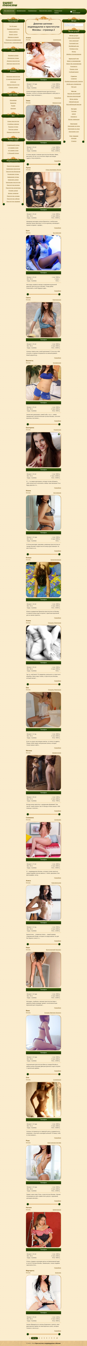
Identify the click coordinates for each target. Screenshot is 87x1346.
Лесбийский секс (74, 46)
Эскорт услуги (13, 34)
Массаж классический (74, 96)
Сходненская (57, 39)
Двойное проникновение (73, 54)
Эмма (28, 101)
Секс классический (74, 38)
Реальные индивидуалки (13, 40)
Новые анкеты (13, 31)
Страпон (73, 141)
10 (57, 1338)
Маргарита (30, 1271)
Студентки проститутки (13, 79)
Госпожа (73, 111)
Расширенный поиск (13, 29)
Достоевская (57, 493)
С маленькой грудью (13, 145)
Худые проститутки (13, 121)
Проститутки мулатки (13, 185)
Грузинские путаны (13, 174)
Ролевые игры (74, 49)
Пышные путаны (13, 126)
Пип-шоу (73, 87)
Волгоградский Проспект (53, 949)
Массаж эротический (74, 93)
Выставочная (57, 233)
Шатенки (13, 108)
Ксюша (28, 558)
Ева (27, 688)
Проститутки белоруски (13, 171)
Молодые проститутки (13, 76)
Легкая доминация (73, 119)
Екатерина (30, 428)
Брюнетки (13, 103)
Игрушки (73, 138)
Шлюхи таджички (13, 193)
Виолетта (29, 361)
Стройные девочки (13, 124)
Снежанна (30, 818)
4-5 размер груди (13, 150)
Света (28, 298)
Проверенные (32, 10)
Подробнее (57, 98)
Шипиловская (57, 1209)
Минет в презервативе (74, 61)
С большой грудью (13, 153)
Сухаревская (57, 1079)
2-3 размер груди (13, 148)
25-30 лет (13, 82)
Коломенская (57, 363)
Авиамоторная (56, 753)
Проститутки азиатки (13, 166)
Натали (29, 1207)
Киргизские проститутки (13, 182)
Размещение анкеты (58, 11)
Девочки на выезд (13, 37)
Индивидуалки (21, 10)
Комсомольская (56, 883)
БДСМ (74, 114)
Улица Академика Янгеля (53, 169)
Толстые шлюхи (13, 129)
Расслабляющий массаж (73, 104)
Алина (28, 38)
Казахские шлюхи (13, 179)
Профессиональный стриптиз (74, 81)
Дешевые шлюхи (13, 55)
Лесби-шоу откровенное (73, 84)
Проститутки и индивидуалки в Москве (48, 1343)
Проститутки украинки (13, 201)
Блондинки (13, 100)
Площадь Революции (54, 623)
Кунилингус (73, 66)
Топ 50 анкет (13, 26)
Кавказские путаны (13, 177)
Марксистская (57, 103)
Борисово (58, 1272)
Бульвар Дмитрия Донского (52, 1012)
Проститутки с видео (45, 10)
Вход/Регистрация (76, 11)
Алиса (28, 881)
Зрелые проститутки (13, 84)
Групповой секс (73, 43)
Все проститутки (9, 10)
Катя (28, 231)
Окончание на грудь (74, 126)
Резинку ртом (74, 69)
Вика (28, 1011)
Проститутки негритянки (13, 188)
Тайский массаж (74, 102)
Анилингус (74, 116)
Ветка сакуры (74, 99)
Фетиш (74, 51)
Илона (28, 491)
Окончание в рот (74, 131)
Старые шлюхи (13, 87)
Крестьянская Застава (54, 1142)
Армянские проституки (13, 169)
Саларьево (57, 819)
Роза (28, 1141)
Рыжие (13, 105)
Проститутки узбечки (13, 199)
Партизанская (57, 299)
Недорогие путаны (13, 58)
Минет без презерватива (73, 63)
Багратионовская (56, 559)
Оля (27, 1077)
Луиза (28, 168)
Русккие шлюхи (13, 190)
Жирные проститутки (13, 132)
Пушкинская (57, 429)
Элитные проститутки (13, 63)
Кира (28, 947)
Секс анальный (74, 40)
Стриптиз (74, 78)
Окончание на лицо (74, 129)
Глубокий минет (74, 72)
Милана (29, 751)
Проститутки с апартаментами (13, 42)
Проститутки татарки (13, 196)
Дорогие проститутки (13, 61)
